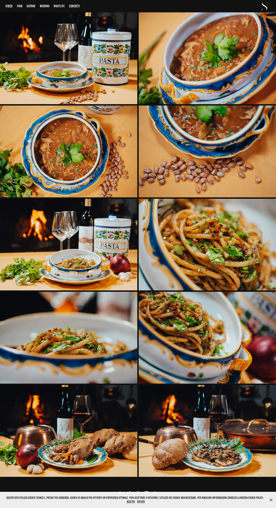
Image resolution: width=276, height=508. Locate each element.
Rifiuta (141, 501)
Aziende (31, 6)
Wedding (44, 6)
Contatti (74, 6)
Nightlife (59, 6)
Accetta (131, 501)
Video (8, 6)
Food (19, 6)
